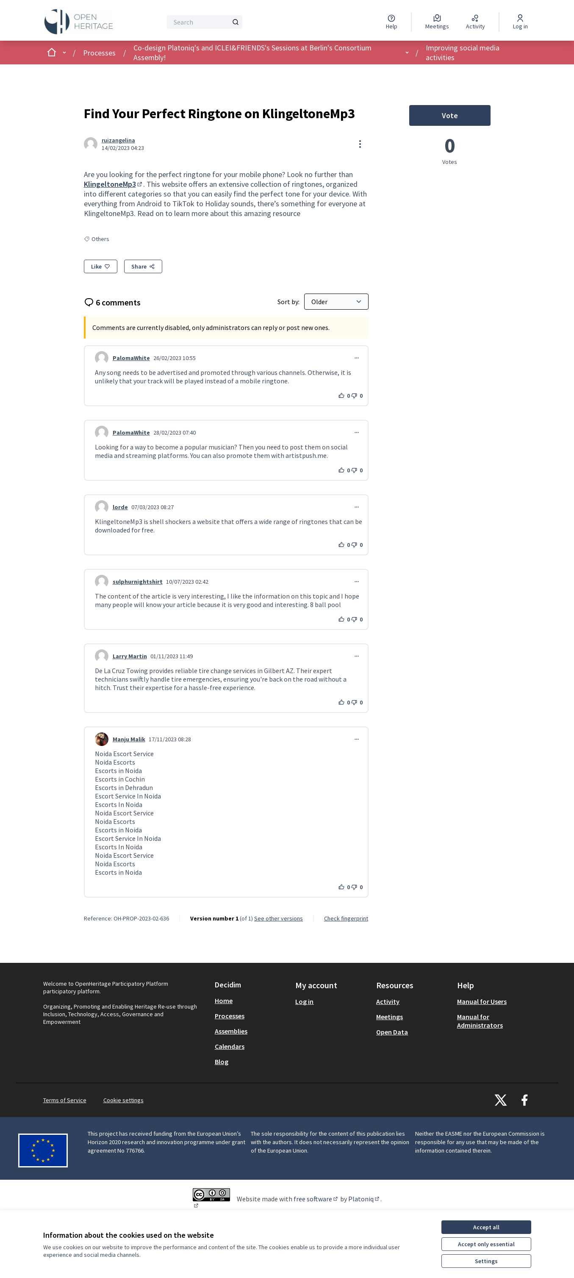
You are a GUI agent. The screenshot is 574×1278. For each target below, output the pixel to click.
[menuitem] (252, 1000)
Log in (304, 1001)
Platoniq (364, 1199)
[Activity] (475, 22)
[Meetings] (437, 22)
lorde (120, 507)
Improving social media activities (462, 52)
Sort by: (289, 301)
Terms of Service (64, 1100)
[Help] (392, 22)
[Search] (205, 22)
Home (224, 1000)
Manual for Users (482, 1001)
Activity (387, 1001)
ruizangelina (118, 140)
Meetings (389, 1016)
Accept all (486, 1227)
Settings (486, 1261)
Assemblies (231, 1031)
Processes (99, 53)
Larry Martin (130, 656)
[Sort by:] (336, 302)
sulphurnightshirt (138, 581)
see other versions (278, 918)
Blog (221, 1061)
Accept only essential (486, 1244)
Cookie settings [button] (123, 1100)
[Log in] (520, 22)
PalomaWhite (131, 358)
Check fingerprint (346, 918)
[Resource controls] (360, 144)
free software (316, 1199)
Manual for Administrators (480, 1020)
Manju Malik (129, 739)
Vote (466, 118)
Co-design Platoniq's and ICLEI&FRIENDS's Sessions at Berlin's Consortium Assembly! (252, 52)
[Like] (100, 266)
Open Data (392, 1032)
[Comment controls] (357, 358)
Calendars (229, 1046)
